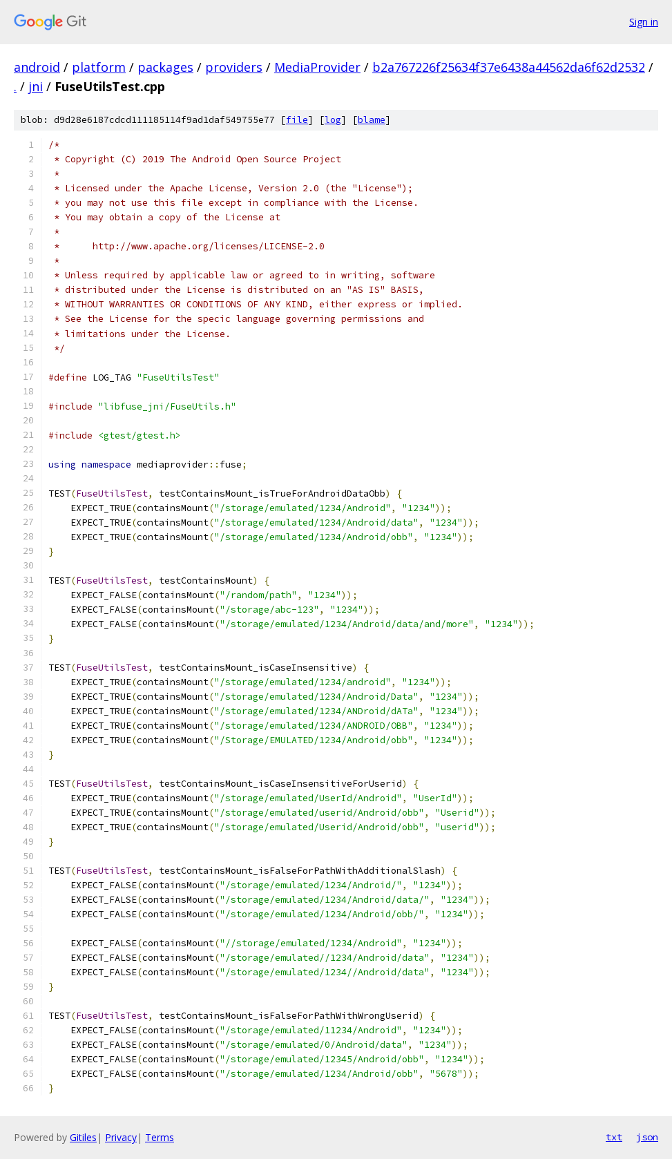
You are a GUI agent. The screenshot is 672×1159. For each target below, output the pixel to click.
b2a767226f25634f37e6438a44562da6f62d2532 (508, 67)
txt (614, 1137)
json (647, 1137)
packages (165, 67)
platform (99, 67)
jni (35, 86)
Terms (159, 1137)
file (297, 120)
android (37, 67)
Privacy (121, 1137)
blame (371, 120)
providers (233, 67)
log (333, 120)
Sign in (643, 21)
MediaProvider (317, 67)
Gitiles (83, 1137)
